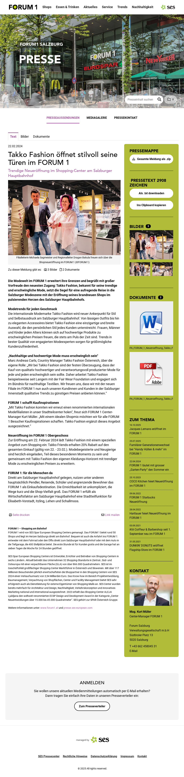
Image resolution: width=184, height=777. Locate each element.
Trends (122, 7)
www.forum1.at (49, 607)
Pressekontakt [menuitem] (125, 117)
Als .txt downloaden (151, 193)
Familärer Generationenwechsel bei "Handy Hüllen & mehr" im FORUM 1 (149, 449)
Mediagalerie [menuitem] (97, 117)
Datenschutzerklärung (104, 756)
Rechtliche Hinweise (75, 756)
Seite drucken (21, 515)
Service (107, 7)
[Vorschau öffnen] (64, 217)
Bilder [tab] (25, 136)
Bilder (137, 226)
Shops (46, 7)
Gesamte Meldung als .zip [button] (151, 159)
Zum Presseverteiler (92, 706)
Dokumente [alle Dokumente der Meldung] (143, 297)
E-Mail (133, 651)
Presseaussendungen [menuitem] (63, 117)
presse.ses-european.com (78, 607)
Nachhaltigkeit (142, 7)
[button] (159, 100)
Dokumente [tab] (41, 136)
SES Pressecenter (48, 756)
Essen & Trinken (67, 7)
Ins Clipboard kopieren (151, 205)
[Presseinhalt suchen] (144, 100)
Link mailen (112, 515)
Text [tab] (13, 136)
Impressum (127, 756)
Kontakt (142, 756)
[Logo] (23, 7)
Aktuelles (90, 7)
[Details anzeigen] (151, 323)
